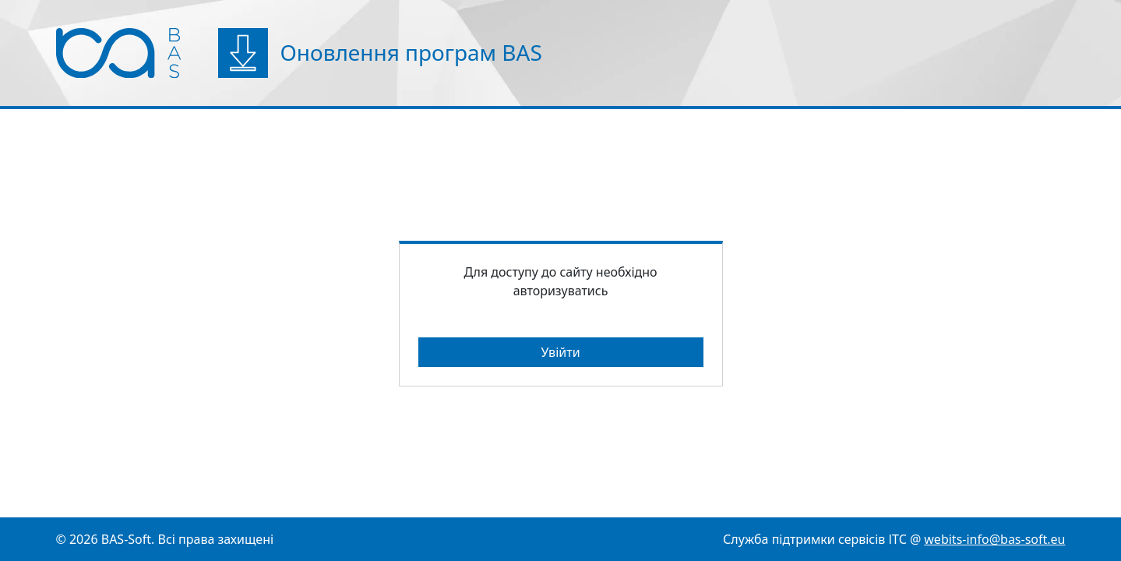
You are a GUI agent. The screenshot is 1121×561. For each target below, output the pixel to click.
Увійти (560, 352)
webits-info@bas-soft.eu (994, 539)
